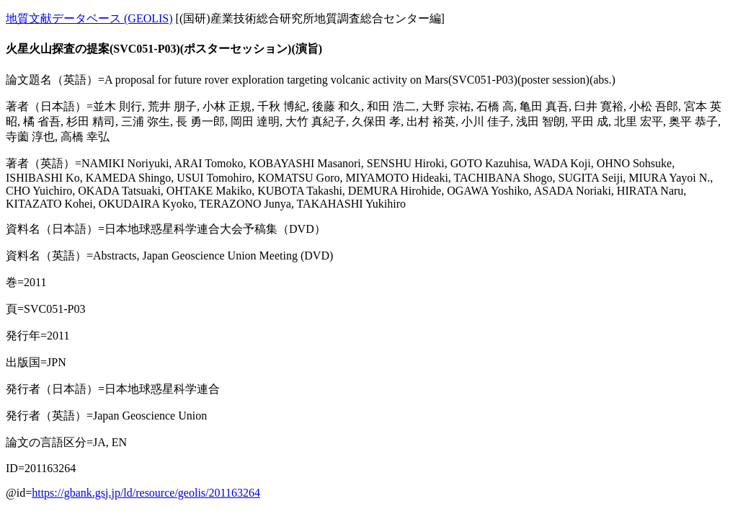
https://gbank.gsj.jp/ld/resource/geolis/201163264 (146, 493)
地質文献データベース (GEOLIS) (89, 18)
